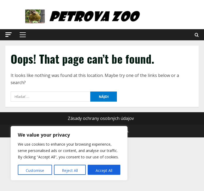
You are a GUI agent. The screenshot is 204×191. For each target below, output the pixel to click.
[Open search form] (197, 35)
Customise (35, 170)
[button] (8, 34)
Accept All (104, 170)
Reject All (70, 170)
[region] (69, 153)
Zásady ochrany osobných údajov (101, 118)
